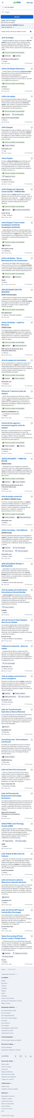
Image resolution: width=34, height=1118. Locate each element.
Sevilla (3, 993)
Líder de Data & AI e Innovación (13, 770)
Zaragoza (4, 996)
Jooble (12, 1115)
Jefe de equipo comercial (11, 496)
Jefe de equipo (7, 38)
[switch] (31, 31)
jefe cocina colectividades (9, 1018)
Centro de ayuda (6, 1067)
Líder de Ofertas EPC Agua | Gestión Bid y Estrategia (12, 911)
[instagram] (20, 1056)
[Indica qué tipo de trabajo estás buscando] (17, 7)
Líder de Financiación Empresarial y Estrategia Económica (11, 795)
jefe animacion (5, 1023)
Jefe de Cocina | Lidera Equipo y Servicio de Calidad (14, 621)
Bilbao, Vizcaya (5, 1003)
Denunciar (28, 63)
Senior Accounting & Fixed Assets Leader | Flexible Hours (13, 937)
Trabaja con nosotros (7, 1079)
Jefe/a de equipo (8, 96)
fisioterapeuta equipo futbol (9, 1028)
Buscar (17, 17)
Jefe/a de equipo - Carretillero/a (14, 530)
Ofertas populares (6, 1047)
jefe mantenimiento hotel (8, 1010)
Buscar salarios (5, 1106)
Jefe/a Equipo (7, 127)
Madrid (3, 981)
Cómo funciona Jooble (8, 1074)
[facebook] (15, 1056)
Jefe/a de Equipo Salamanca (13, 69)
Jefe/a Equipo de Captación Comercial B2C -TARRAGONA (13, 190)
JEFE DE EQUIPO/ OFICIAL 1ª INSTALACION (12, 565)
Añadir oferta (5, 1086)
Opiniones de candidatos (8, 1077)
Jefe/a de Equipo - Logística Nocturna (12, 323)
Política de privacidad (7, 1103)
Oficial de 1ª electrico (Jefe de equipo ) (13, 392)
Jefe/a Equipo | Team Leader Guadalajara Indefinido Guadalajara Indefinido (13, 225)
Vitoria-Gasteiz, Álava (7, 998)
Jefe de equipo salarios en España (11, 1040)
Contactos (4, 1069)
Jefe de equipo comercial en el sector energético (13, 677)
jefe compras (5, 1025)
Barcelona (4, 983)
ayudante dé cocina (7, 1030)
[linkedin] (31, 1056)
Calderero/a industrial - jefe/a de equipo (14, 647)
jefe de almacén (6, 1013)
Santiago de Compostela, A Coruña (11, 1001)
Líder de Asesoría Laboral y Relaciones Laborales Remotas (13, 881)
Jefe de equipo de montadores (13, 360)
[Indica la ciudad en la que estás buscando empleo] (17, 12)
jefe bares (4, 1020)
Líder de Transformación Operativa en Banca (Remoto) (13, 711)
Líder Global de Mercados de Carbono (12, 855)
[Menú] (2, 2)
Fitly (2, 1111)
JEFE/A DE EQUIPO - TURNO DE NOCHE (13, 460)
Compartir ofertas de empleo (9, 1089)
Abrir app (30, 2)
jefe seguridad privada (7, 1015)
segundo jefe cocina (7, 1033)
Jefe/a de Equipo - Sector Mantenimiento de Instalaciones (14, 259)
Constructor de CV (6, 1108)
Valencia (3, 986)
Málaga (3, 991)
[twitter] (25, 1056)
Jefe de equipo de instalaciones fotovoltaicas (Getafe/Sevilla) (14, 591)
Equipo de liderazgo (7, 1072)
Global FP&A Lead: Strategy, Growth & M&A (12, 825)
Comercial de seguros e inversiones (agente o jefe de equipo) (13, 425)
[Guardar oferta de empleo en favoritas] (32, 38)
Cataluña (4, 988)
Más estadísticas (8, 27)
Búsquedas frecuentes (10, 974)
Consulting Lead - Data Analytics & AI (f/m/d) (14, 741)
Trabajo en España (6, 1098)
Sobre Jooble (5, 1064)
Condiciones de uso (7, 1101)
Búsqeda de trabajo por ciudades (10, 1050)
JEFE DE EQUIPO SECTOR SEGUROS (11, 291)
